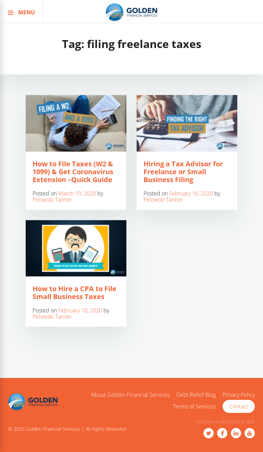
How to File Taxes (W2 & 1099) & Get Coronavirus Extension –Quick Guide (73, 171)
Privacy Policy (239, 395)
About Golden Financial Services (130, 395)
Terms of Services (194, 406)
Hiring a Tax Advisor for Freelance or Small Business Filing (183, 171)
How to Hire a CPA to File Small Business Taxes (74, 292)
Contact (238, 406)
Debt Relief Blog (196, 395)
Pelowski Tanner (52, 199)
